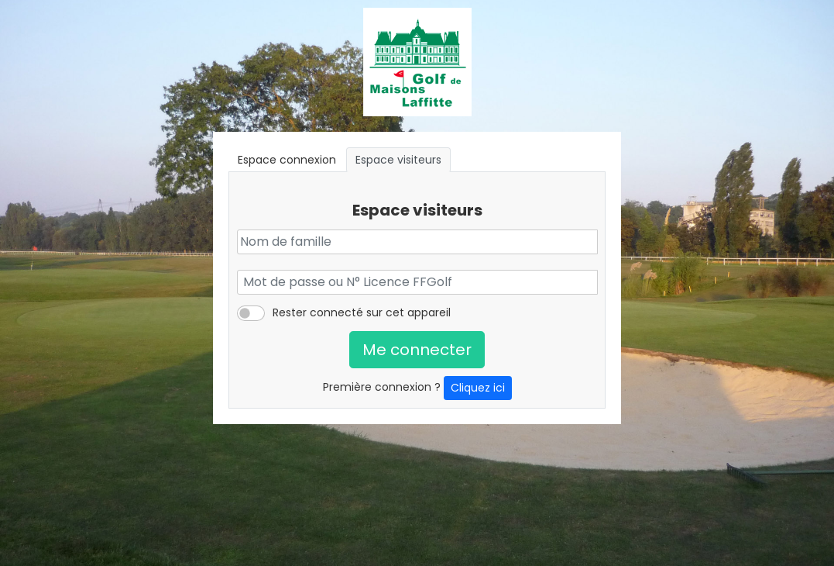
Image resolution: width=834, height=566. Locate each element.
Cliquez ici (478, 387)
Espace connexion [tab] (287, 159)
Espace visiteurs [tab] (398, 159)
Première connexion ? (417, 388)
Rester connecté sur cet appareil (362, 312)
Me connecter (417, 350)
